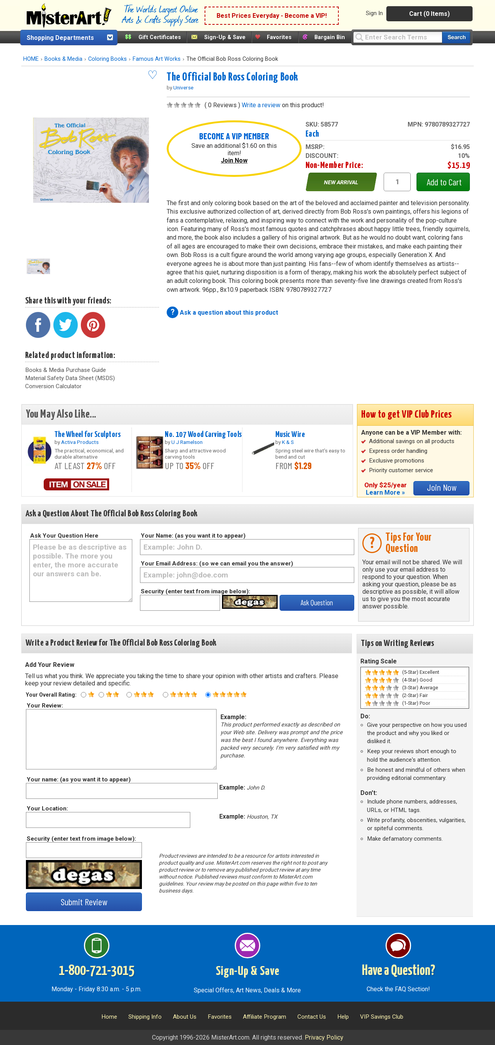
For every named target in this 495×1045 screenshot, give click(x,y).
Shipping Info (145, 1016)
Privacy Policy (324, 1037)
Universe (183, 87)
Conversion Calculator (53, 386)
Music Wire (290, 435)
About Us (184, 1016)
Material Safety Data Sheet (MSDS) (70, 378)
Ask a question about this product (229, 312)
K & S (288, 442)
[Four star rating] (165, 694)
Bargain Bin (329, 37)
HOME (31, 59)
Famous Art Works (157, 59)
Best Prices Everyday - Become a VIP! (272, 15)
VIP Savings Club (381, 1016)
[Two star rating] (101, 694)
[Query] (397, 37)
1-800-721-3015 (96, 971)
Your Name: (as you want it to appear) (193, 535)
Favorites (279, 37)
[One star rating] (83, 694)
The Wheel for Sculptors (88, 435)
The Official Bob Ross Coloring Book (232, 77)
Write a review (261, 105)
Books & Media (63, 59)
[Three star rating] (129, 694)
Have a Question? (398, 971)
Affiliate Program (264, 1016)
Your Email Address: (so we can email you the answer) (217, 563)
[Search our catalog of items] (456, 37)
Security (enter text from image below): (195, 591)
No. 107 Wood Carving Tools (203, 435)
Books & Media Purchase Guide (65, 370)
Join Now (234, 160)
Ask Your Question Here (64, 535)
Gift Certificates (159, 37)
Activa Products (80, 442)
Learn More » (385, 492)
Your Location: (47, 808)
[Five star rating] (208, 694)
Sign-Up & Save (225, 37)
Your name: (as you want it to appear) (78, 779)
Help (343, 1016)
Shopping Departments (60, 37)
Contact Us (311, 1016)
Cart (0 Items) (429, 13)
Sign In (374, 13)
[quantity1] (397, 182)
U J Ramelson (187, 442)
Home (109, 1016)
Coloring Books (107, 59)
